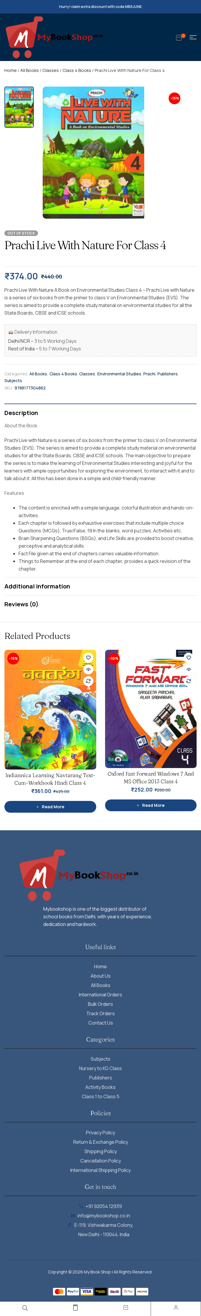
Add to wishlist (88, 658)
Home (10, 70)
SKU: (9, 388)
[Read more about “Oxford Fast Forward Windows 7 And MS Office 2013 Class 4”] (151, 805)
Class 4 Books (76, 70)
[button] (189, 94)
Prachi (149, 374)
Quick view (88, 669)
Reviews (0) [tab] (21, 604)
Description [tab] (21, 413)
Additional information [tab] (37, 586)
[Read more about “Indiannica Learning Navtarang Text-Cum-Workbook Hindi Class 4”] (50, 807)
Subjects (13, 380)
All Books (29, 70)
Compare (88, 681)
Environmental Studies (119, 374)
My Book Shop (97, 1272)
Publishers (167, 374)
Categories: (16, 374)
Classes (50, 70)
